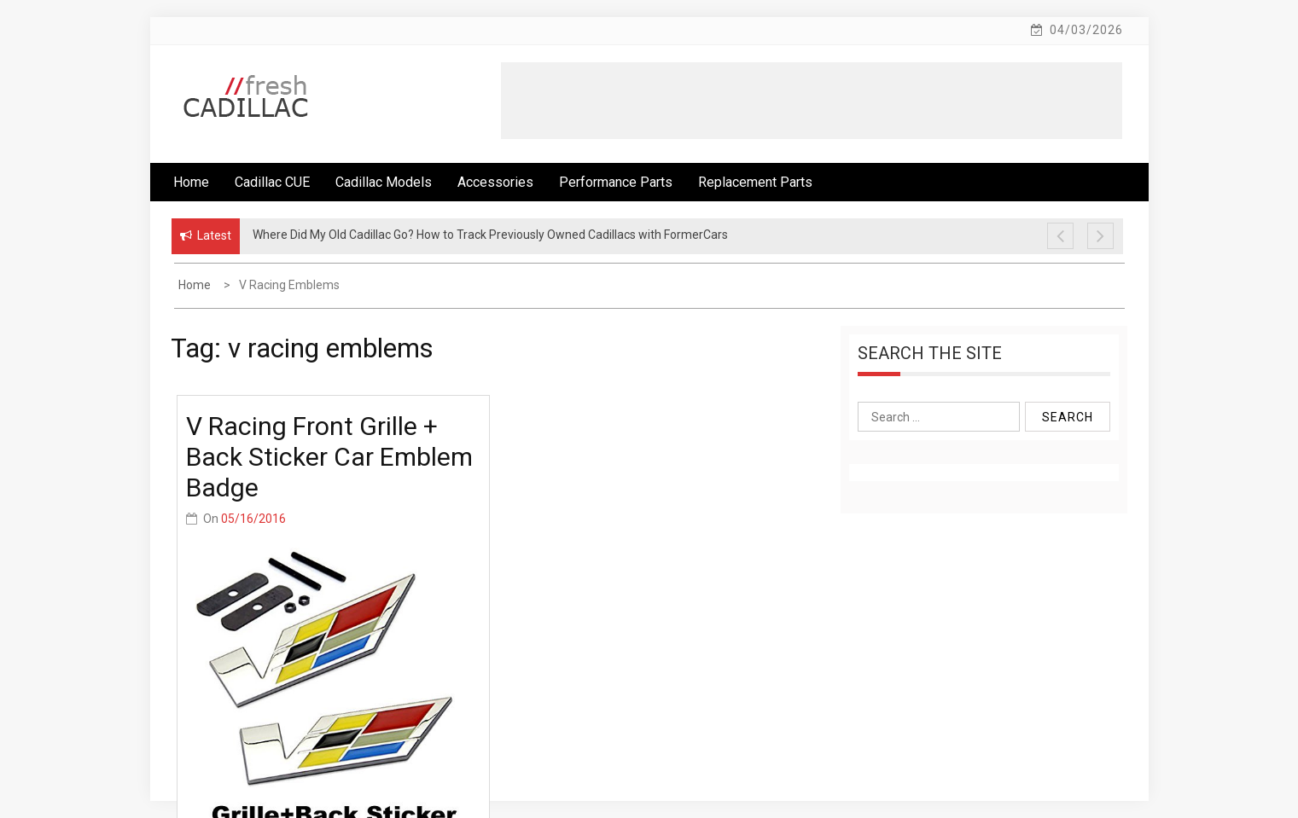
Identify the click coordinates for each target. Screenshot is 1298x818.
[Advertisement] (811, 100)
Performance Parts (615, 182)
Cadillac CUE (272, 182)
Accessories (495, 182)
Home (191, 182)
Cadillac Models (383, 182)
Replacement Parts (755, 182)
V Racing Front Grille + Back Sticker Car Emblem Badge (329, 456)
